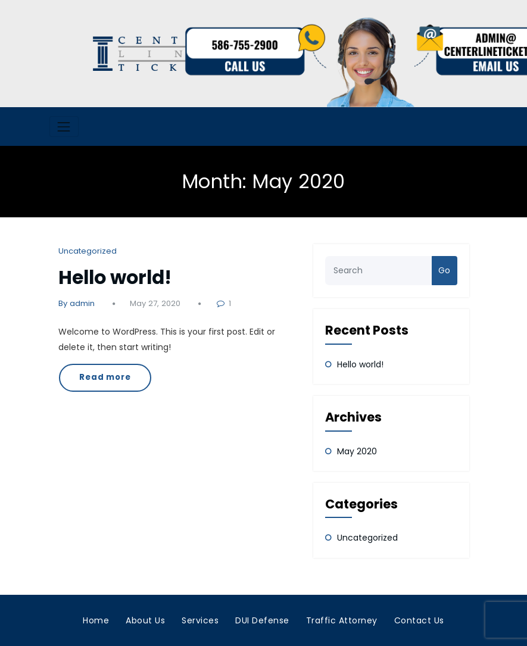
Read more (105, 377)
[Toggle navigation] (64, 126)
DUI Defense (262, 620)
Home (96, 620)
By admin (76, 303)
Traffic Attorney (342, 620)
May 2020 (357, 451)
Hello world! (114, 277)
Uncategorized (87, 251)
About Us (145, 620)
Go (444, 270)
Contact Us (419, 620)
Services (200, 620)
